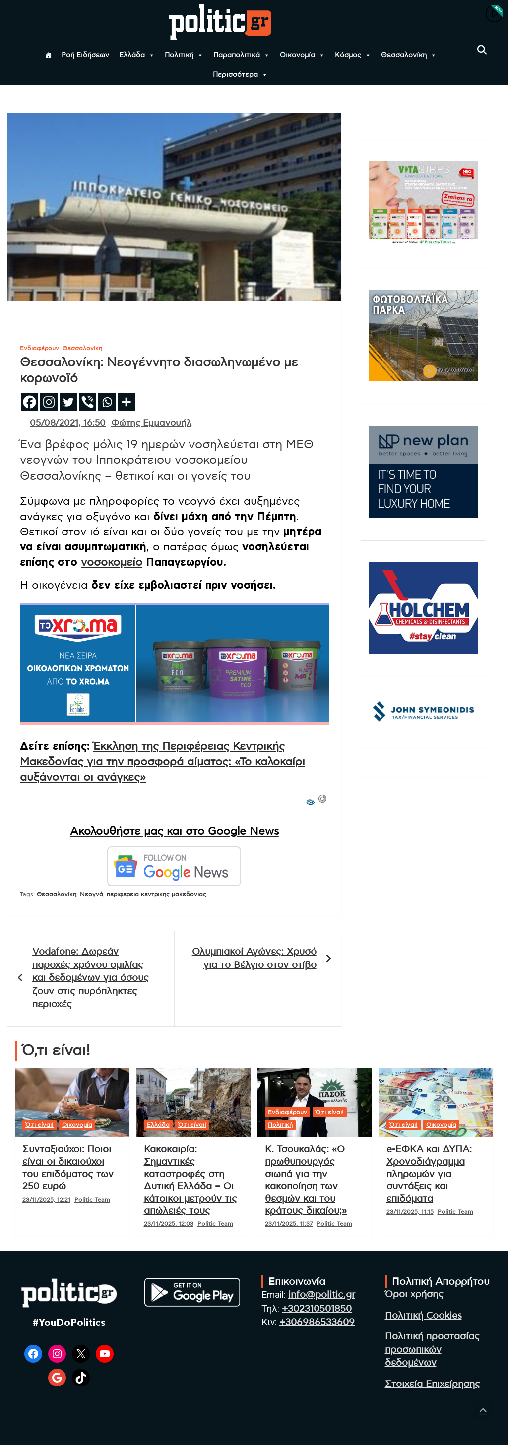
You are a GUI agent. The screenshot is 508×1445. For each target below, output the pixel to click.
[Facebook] (29, 402)
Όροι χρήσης (414, 1294)
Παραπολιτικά (241, 55)
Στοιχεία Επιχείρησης (432, 1384)
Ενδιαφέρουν (39, 348)
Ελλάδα (137, 55)
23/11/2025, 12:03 (168, 1224)
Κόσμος (353, 55)
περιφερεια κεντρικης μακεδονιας (156, 894)
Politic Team (92, 1200)
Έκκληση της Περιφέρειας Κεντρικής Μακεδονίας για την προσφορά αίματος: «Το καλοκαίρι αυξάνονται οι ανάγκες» (162, 762)
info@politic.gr (321, 1295)
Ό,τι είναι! (39, 1125)
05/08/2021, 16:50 (68, 423)
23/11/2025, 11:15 (410, 1212)
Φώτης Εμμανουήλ (151, 423)
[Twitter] (68, 402)
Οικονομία (302, 55)
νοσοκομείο (111, 562)
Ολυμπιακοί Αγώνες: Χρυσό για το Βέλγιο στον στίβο (254, 958)
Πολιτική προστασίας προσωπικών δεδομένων (432, 1350)
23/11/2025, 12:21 (46, 1200)
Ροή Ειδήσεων (85, 55)
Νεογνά (91, 894)
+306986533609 (317, 1322)
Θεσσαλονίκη (409, 55)
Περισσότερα (240, 75)
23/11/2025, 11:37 (289, 1224)
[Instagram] (49, 402)
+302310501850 (317, 1309)
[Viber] (87, 402)
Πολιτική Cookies (423, 1316)
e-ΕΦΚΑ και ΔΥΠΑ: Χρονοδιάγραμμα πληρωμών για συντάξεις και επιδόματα (429, 1174)
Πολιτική (184, 55)
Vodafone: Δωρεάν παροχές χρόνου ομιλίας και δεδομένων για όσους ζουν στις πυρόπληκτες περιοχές (90, 978)
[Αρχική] (48, 55)
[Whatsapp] (107, 402)
